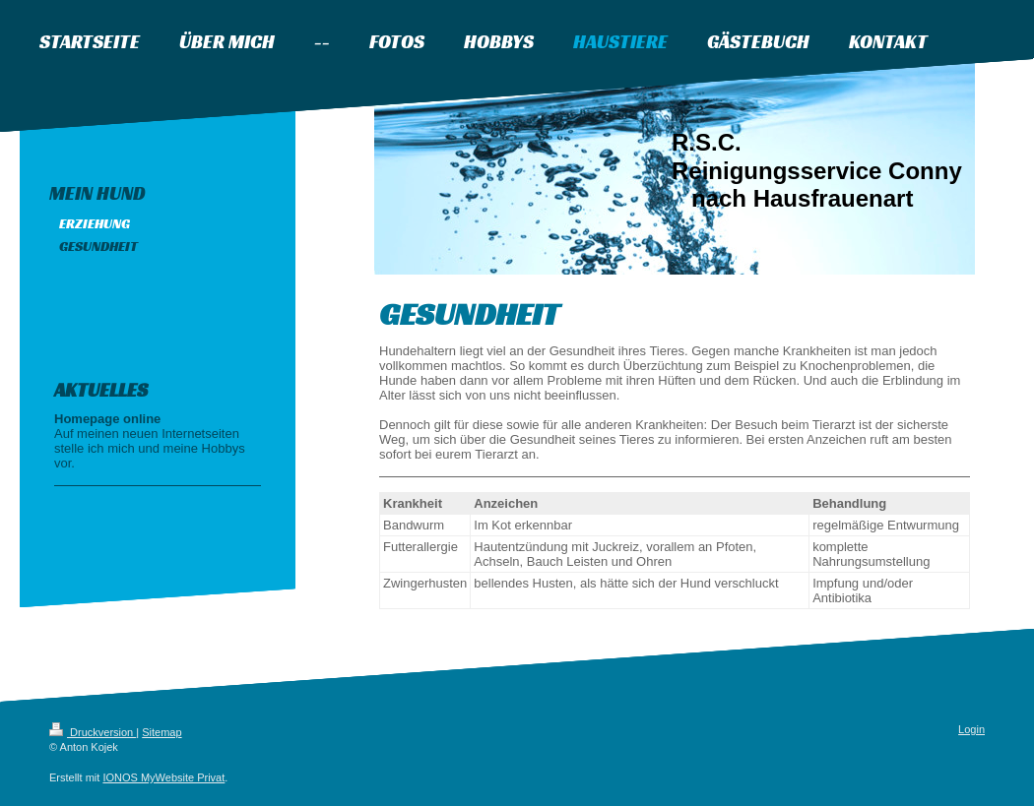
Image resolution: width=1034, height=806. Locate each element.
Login (971, 729)
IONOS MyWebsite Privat (163, 777)
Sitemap (161, 732)
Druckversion (92, 732)
